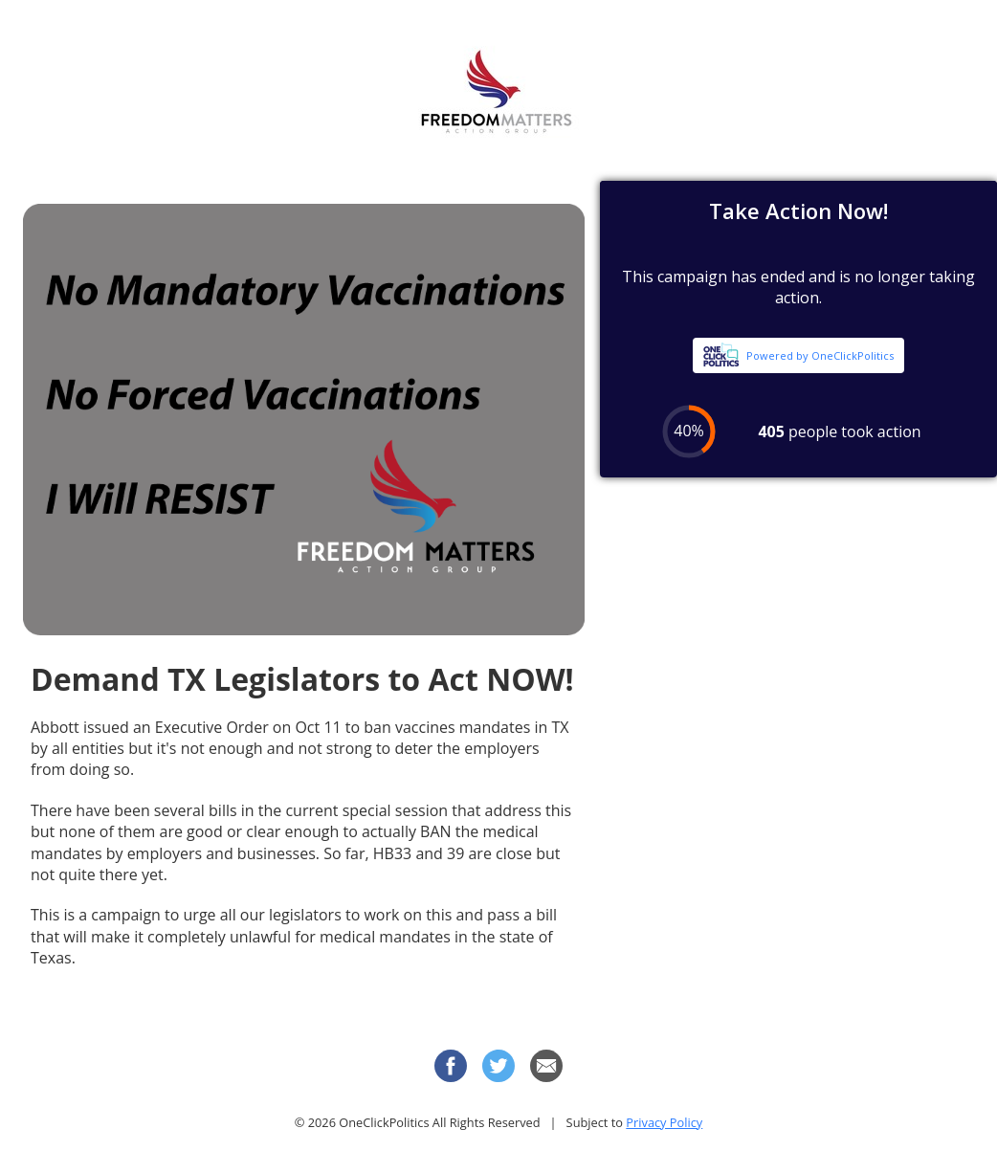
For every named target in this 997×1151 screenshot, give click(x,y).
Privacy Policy (664, 1122)
